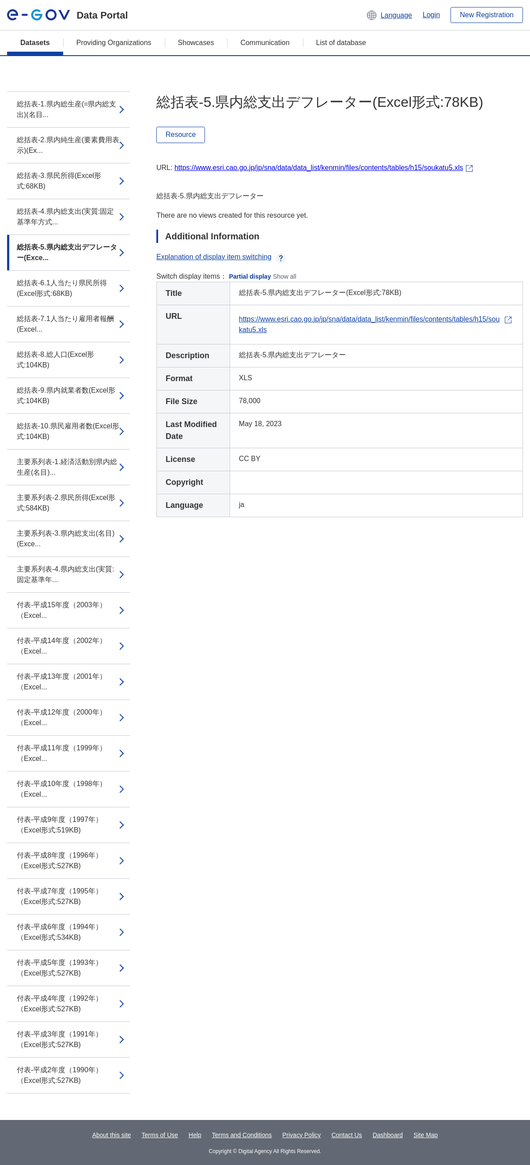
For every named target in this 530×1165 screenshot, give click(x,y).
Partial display (250, 276)
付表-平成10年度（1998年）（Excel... (61, 789)
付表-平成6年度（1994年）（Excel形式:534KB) (59, 932)
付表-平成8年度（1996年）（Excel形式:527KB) (59, 860)
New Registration (487, 15)
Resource (181, 134)
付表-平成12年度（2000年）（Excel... (61, 717)
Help (195, 1135)
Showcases (196, 42)
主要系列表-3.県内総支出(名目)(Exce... (65, 539)
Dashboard (388, 1135)
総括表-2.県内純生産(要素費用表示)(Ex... (68, 145)
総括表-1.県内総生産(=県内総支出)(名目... (66, 109)
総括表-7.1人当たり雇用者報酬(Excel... (65, 324)
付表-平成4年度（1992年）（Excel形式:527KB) (59, 1004)
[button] (389, 15)
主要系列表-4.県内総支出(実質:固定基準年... (65, 574)
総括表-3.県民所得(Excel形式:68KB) (59, 181)
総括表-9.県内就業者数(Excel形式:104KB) (66, 395)
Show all (284, 276)
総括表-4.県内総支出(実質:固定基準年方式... (65, 217)
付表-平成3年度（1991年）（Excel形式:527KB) (59, 1039)
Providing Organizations (113, 42)
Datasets (35, 42)
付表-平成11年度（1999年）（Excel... (61, 753)
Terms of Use (160, 1135)
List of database (341, 42)
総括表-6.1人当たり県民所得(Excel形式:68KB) (62, 288)
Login (431, 15)
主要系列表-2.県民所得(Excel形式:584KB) (66, 503)
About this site (111, 1135)
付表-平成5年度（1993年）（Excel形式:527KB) (59, 968)
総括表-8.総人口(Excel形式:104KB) (55, 360)
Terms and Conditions (242, 1135)
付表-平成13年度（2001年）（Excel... (61, 682)
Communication (264, 42)
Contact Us (346, 1135)
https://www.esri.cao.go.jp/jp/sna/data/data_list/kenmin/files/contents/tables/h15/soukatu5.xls (318, 167)
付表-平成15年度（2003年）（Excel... (61, 610)
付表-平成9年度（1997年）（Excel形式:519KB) (59, 825)
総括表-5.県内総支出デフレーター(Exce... (67, 252)
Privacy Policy (301, 1135)
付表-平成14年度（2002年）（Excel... (61, 646)
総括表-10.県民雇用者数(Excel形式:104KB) (68, 431)
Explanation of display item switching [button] (221, 257)
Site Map (425, 1135)
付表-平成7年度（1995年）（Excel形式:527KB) (59, 896)
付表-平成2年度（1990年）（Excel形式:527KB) (59, 1075)
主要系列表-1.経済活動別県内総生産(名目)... (67, 467)
